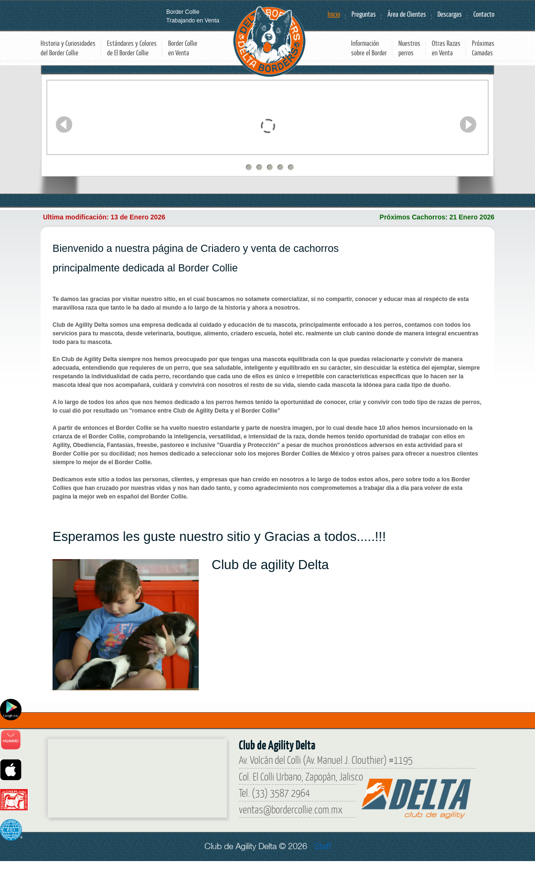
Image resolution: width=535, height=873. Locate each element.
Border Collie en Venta (182, 48)
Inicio (334, 14)
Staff (322, 846)
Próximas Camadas (483, 48)
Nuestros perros (409, 48)
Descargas (450, 14)
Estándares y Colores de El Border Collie (132, 48)
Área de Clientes (406, 14)
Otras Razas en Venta (446, 48)
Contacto (483, 14)
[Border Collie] (119, 775)
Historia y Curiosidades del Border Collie (68, 48)
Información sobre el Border (369, 48)
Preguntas (364, 14)
